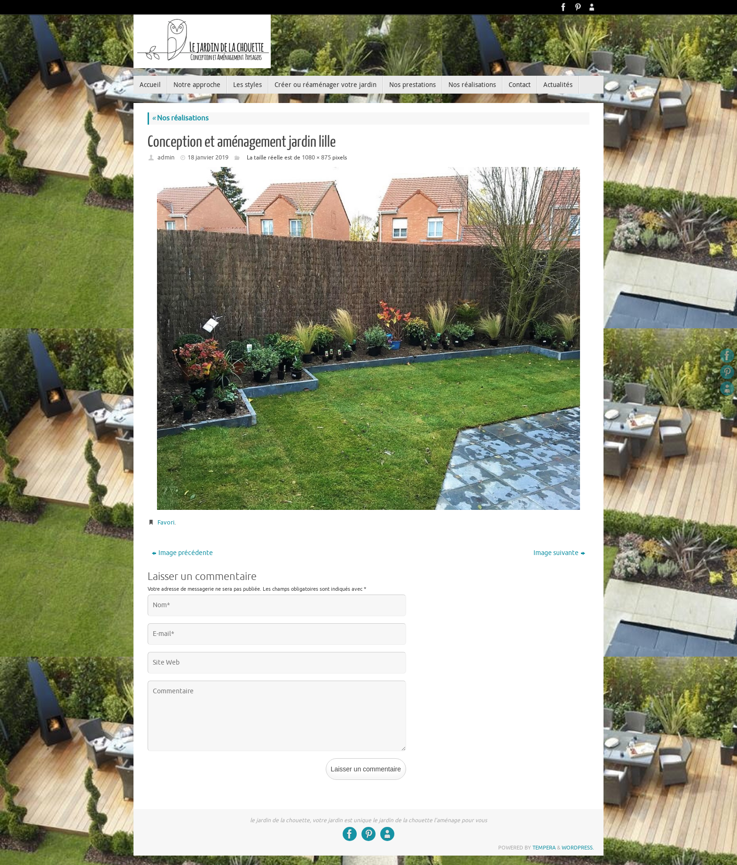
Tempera (544, 847)
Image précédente (182, 553)
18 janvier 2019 (208, 157)
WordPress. (578, 847)
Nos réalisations (180, 118)
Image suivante (559, 553)
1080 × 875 (316, 157)
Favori (165, 522)
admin (165, 157)
